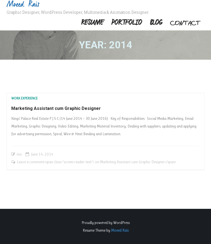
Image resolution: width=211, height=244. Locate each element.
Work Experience (24, 98)
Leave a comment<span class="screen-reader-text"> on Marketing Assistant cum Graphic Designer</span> (96, 162)
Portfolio (126, 23)
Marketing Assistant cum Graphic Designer (56, 108)
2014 (49, 154)
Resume (92, 23)
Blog (156, 23)
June (34, 154)
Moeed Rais (120, 230)
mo (19, 154)
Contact (185, 23)
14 (40, 154)
